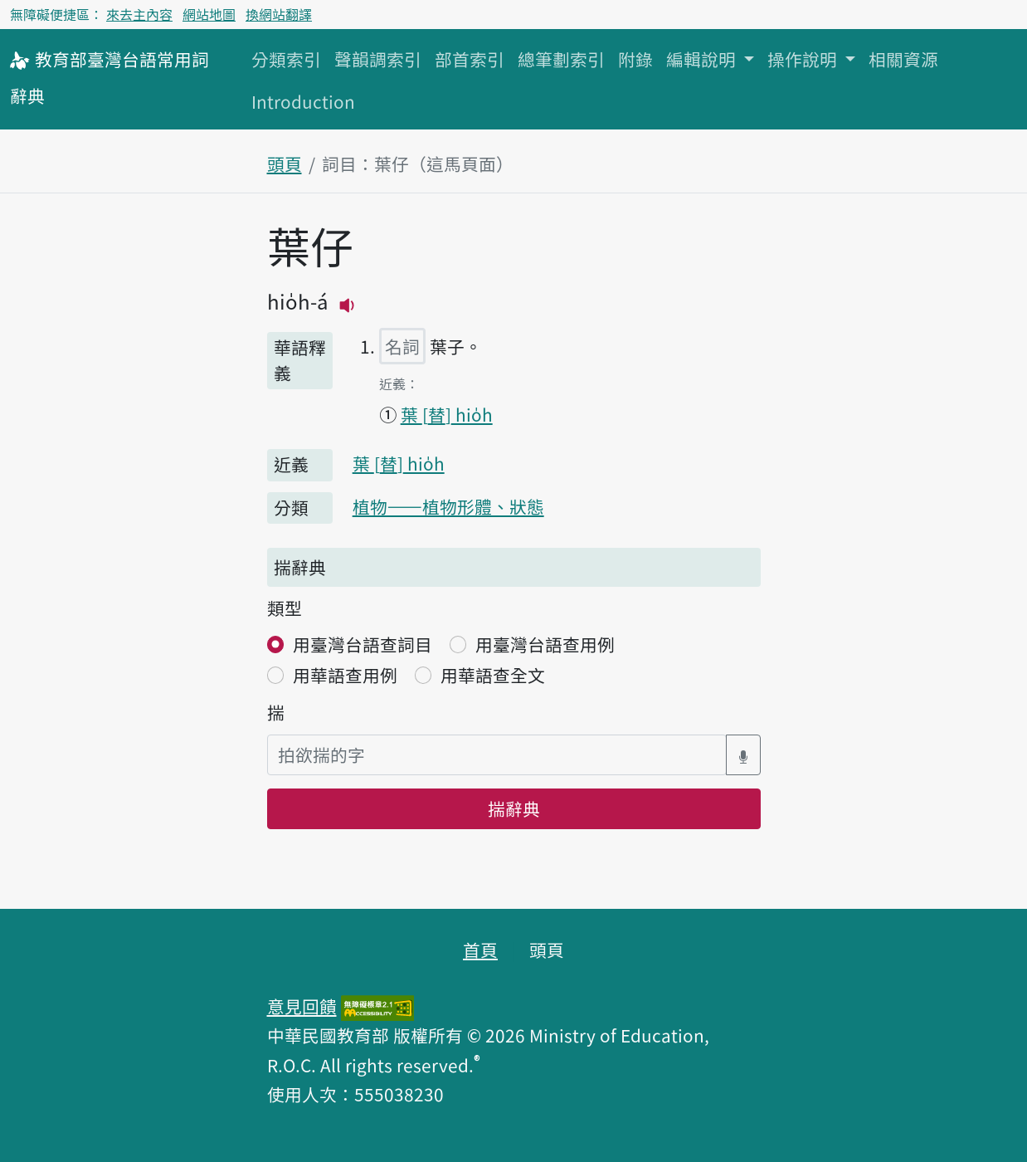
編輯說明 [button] (703, 58)
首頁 (480, 949)
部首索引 (469, 58)
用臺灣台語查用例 (545, 644)
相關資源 (903, 58)
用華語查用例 (345, 674)
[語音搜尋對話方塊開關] (743, 755)
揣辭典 (514, 808)
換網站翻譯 (279, 14)
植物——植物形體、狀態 (448, 506)
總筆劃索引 (561, 58)
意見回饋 (302, 1006)
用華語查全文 (492, 674)
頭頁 (284, 163)
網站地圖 (209, 14)
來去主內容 (139, 14)
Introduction (303, 101)
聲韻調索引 (377, 58)
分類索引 (286, 58)
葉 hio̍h (447, 414)
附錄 (635, 58)
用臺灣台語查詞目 (362, 644)
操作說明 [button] (804, 58)
